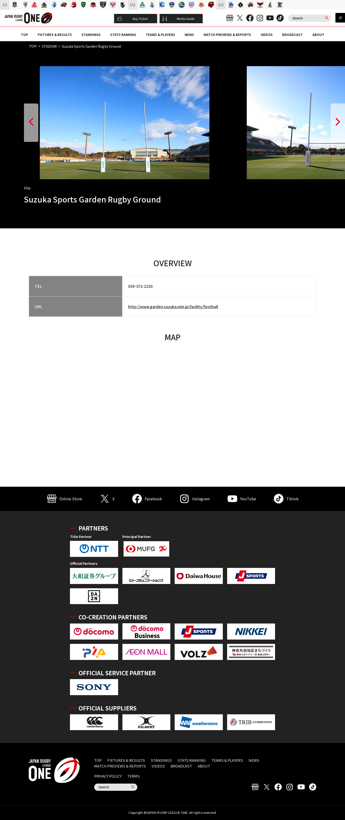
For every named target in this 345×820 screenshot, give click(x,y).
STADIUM (49, 46)
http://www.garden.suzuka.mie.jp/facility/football (173, 306)
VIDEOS (267, 34)
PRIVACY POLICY (107, 776)
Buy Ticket (132, 18)
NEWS (189, 34)
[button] (31, 123)
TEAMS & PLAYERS (160, 34)
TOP (24, 34)
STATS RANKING (123, 34)
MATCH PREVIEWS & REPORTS (227, 34)
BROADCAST (292, 34)
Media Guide (178, 18)
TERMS (133, 776)
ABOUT (318, 34)
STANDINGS (91, 34)
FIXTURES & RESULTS (55, 34)
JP (340, 17)
